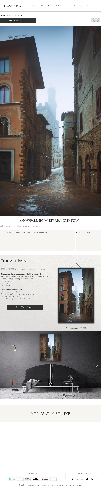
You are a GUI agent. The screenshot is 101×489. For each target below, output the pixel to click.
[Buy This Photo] (18, 20)
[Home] (3, 15)
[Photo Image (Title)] (15, 15)
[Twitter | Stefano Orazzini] (87, 479)
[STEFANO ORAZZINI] (14, 6)
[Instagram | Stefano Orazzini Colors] (77, 479)
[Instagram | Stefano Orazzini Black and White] (72, 479)
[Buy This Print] (25, 307)
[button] (66, 5)
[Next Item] (97, 365)
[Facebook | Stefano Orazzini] (97, 479)
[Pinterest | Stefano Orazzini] (92, 479)
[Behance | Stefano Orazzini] (82, 479)
